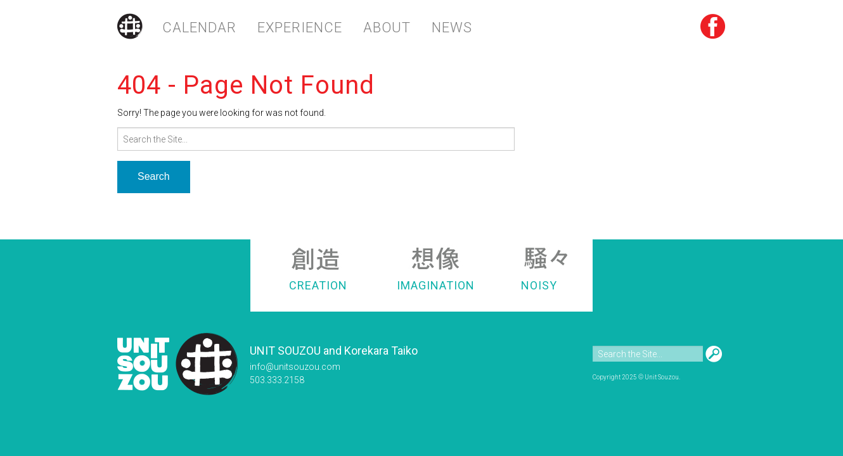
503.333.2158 (277, 380)
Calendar (199, 27)
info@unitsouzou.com (295, 367)
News (452, 27)
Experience (299, 27)
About (387, 27)
